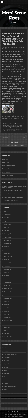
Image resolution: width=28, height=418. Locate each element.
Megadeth (6, 364)
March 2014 (7, 259)
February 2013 (7, 282)
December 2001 (8, 337)
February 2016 (7, 234)
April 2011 (6, 333)
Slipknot (6, 377)
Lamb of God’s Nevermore (11, 200)
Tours (5, 380)
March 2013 (7, 279)
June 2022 (6, 217)
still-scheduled (7, 129)
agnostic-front (18, 125)
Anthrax (6, 348)
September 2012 (8, 298)
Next (24, 137)
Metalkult (4, 48)
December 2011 (8, 320)
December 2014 (8, 256)
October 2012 (7, 295)
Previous (5, 137)
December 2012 (8, 288)
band (4, 126)
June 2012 (6, 308)
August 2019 (7, 221)
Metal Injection (6, 169)
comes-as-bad (18, 126)
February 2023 (7, 214)
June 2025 (6, 211)
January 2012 (7, 317)
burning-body (10, 126)
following (11, 128)
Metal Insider (6, 172)
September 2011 (8, 324)
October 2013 (7, 266)
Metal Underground (7, 175)
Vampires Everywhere (10, 386)
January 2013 (7, 285)
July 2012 (6, 304)
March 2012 (7, 314)
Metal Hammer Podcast (8, 165)
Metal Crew (5, 162)
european (5, 128)
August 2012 (7, 301)
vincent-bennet (15, 130)
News (11, 123)
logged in (12, 145)
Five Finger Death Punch (10, 354)
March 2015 (7, 253)
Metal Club (5, 159)
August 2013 (7, 272)
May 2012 (6, 311)
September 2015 (8, 243)
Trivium (6, 383)
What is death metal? (9, 194)
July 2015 (6, 246)
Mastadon (6, 360)
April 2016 (7, 230)
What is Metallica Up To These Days (13, 190)
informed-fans (19, 128)
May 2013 (6, 275)
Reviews (6, 373)
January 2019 (7, 224)
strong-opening (16, 129)
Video (5, 389)
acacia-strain (9, 125)
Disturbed (6, 351)
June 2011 (6, 330)
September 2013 (8, 269)
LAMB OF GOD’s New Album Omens (13, 197)
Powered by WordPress (14, 411)
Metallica (6, 367)
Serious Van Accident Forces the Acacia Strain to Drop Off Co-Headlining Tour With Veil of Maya (13, 118)
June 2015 (6, 250)
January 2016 (7, 237)
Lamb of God (7, 357)
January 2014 (7, 263)
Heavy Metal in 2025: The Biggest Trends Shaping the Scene (14, 186)
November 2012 (8, 292)
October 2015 (7, 240)
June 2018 (6, 227)
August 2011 (7, 327)
